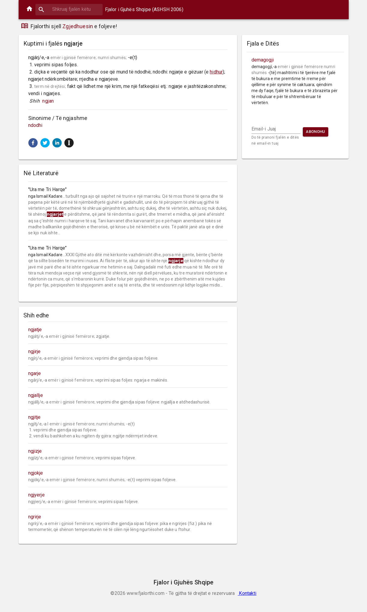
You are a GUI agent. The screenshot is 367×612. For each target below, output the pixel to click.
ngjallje (35, 395)
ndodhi (35, 125)
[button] (33, 143)
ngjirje (34, 351)
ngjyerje (36, 495)
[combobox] (69, 9)
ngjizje (35, 451)
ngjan (48, 101)
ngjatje (35, 329)
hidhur (216, 72)
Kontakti (247, 593)
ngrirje (34, 517)
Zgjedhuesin (77, 26)
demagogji (262, 60)
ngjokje (35, 473)
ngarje (34, 373)
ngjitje (34, 417)
